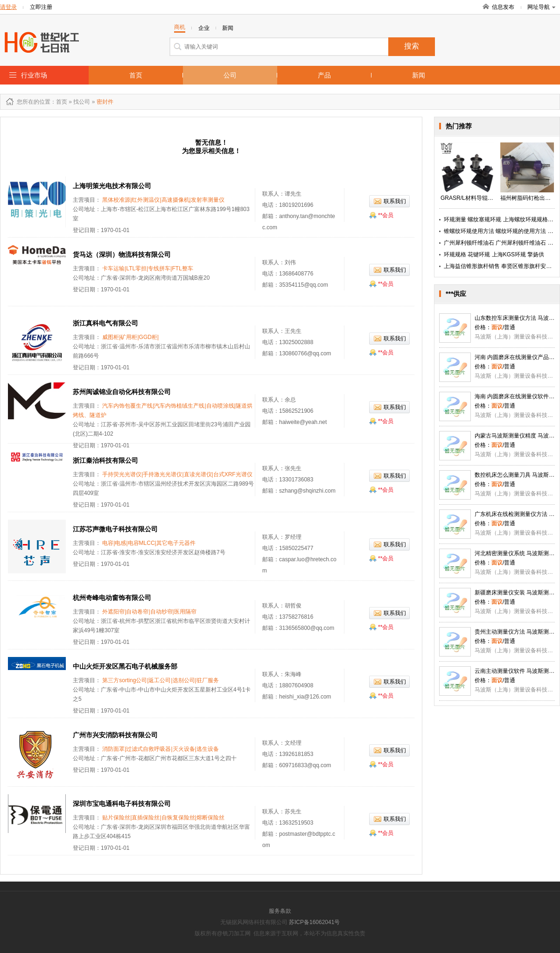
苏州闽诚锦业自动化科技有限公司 (122, 391)
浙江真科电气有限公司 (105, 323)
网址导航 (541, 7)
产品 (324, 75)
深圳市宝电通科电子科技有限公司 (122, 803)
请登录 (8, 7)
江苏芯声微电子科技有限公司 (115, 529)
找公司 (81, 102)
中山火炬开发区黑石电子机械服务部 (125, 666)
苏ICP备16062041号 (314, 922)
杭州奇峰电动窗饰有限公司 (112, 597)
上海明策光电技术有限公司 (112, 186)
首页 (135, 75)
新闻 (418, 75)
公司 (230, 75)
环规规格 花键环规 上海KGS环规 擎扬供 (494, 254)
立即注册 (41, 7)
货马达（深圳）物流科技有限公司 (122, 254)
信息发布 (503, 7)
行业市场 (34, 75)
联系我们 (395, 201)
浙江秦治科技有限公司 (105, 460)
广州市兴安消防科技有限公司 (115, 735)
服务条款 (280, 911)
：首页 (58, 102)
